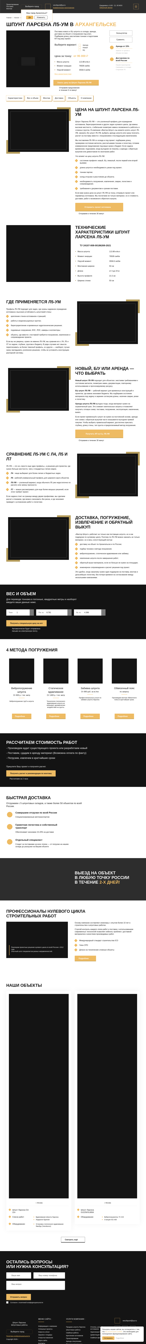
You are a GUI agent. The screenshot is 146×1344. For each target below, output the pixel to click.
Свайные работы (72, 1329)
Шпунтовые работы (73, 1326)
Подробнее (120, 1338)
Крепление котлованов (74, 1331)
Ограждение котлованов (75, 1343)
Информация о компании (47, 1322)
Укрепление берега (97, 1328)
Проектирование (72, 1334)
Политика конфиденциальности (18, 1332)
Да (30, 17)
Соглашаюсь (108, 1338)
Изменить (41, 17)
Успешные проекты (45, 1325)
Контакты (41, 1339)
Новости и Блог (44, 1328)
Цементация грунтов (98, 1331)
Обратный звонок (106, 8)
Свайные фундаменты (98, 1333)
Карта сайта (42, 1336)
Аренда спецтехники (73, 1337)
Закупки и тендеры (45, 1331)
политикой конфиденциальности (31, 1298)
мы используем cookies (113, 1332)
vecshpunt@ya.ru (59, 5)
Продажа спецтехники (74, 1340)
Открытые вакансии (45, 1333)
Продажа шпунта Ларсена (75, 1323)
